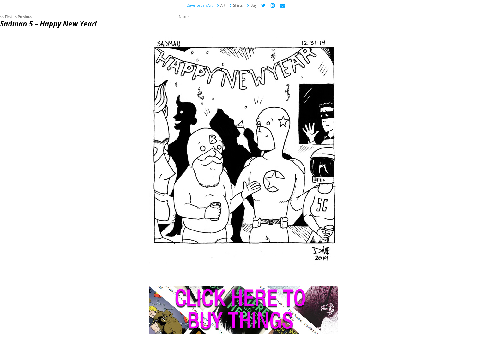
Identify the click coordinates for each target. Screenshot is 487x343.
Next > (184, 16)
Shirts (236, 5)
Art (221, 5)
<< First (6, 16)
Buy (252, 5)
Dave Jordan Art (200, 5)
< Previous (23, 16)
